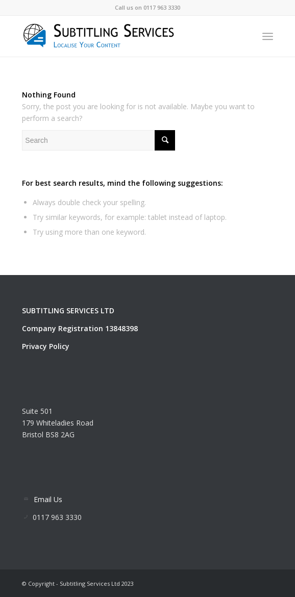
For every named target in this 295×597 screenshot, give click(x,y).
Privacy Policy (45, 346)
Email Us (48, 499)
